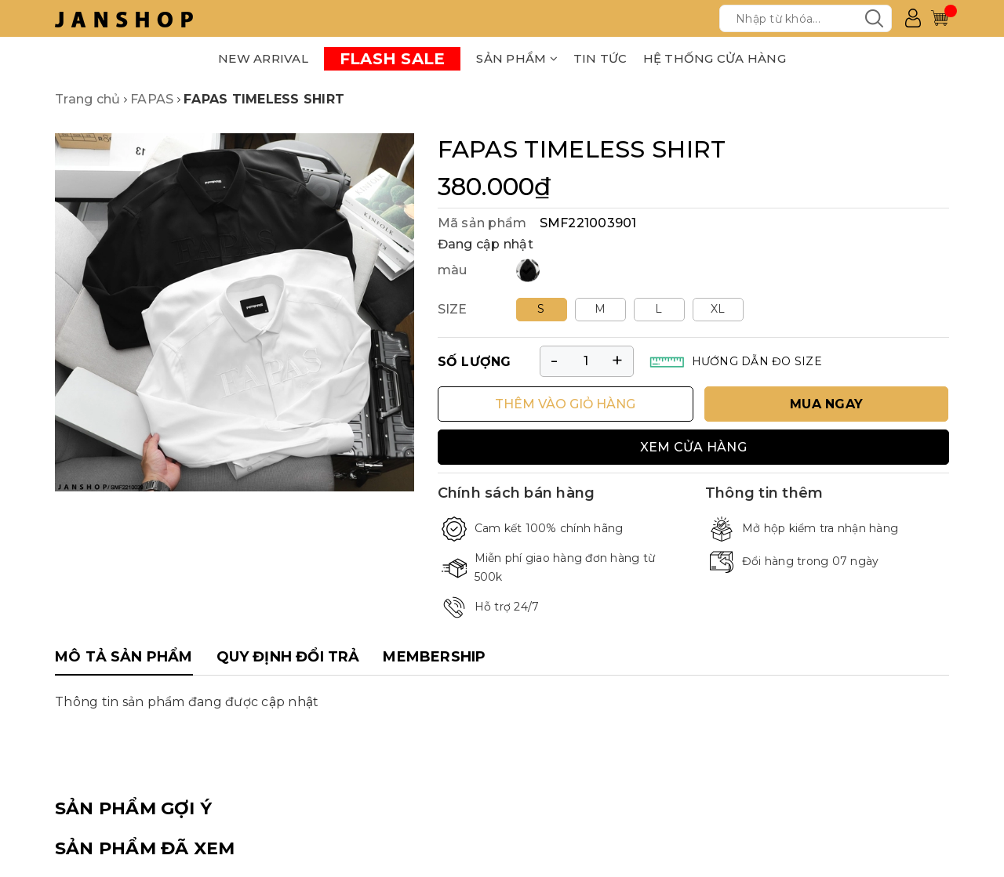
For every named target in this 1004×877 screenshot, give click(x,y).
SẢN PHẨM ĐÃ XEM (145, 848)
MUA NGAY (826, 404)
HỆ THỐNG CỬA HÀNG (714, 58)
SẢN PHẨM (517, 58)
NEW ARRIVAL (263, 58)
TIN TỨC (600, 58)
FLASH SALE (393, 58)
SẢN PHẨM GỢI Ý (133, 808)
